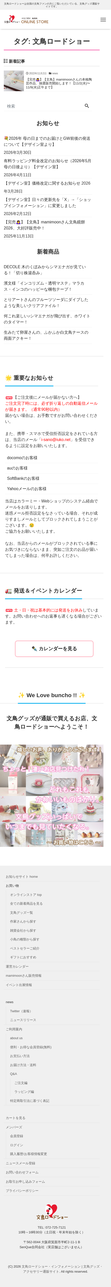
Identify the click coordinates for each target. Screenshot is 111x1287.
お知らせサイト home (22, 876)
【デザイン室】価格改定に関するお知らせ (42, 183)
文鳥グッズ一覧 (21, 913)
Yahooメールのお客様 (27, 489)
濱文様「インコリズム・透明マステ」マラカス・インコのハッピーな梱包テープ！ (44, 286)
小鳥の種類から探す (25, 939)
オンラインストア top (26, 895)
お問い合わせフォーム (22, 1172)
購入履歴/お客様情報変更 (28, 1154)
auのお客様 (17, 468)
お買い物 (12, 886)
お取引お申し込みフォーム (25, 1181)
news (9, 1002)
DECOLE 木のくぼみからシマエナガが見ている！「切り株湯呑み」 (45, 270)
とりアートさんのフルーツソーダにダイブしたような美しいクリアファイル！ (46, 302)
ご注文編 (20, 1083)
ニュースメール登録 (20, 1163)
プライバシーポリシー (22, 1191)
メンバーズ (14, 1127)
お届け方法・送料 (23, 1065)
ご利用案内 (14, 1029)
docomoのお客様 (22, 458)
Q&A (13, 1074)
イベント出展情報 (19, 985)
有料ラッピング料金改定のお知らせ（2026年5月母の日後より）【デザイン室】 (48, 164)
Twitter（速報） (21, 1011)
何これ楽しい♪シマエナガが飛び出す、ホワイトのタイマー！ (47, 319)
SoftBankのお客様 (23, 478)
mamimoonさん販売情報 (24, 975)
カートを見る (15, 1118)
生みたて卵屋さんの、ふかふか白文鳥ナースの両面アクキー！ (46, 335)
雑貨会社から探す (23, 930)
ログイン (16, 1145)
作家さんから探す (23, 921)
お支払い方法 (20, 1056)
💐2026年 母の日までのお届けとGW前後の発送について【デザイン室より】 (47, 141)
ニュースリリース (23, 1020)
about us (16, 1038)
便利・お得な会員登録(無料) (31, 1047)
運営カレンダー (17, 966)
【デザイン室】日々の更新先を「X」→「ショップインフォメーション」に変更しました (47, 202)
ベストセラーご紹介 (25, 948)
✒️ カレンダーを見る (54, 648)
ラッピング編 (24, 1092)
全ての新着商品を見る (26, 903)
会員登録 (16, 1136)
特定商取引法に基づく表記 (29, 1101)
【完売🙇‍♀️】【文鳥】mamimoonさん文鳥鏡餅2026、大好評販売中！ (44, 225)
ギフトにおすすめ (23, 957)
